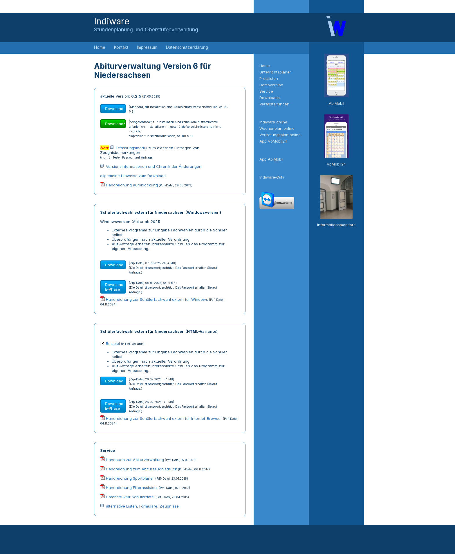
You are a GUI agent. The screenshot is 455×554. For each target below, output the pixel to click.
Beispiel (113, 343)
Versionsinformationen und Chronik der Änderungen (153, 166)
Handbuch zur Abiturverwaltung (135, 459)
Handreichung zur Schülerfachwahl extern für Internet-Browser (164, 418)
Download (114, 108)
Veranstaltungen (274, 104)
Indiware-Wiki (271, 177)
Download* (115, 123)
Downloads (269, 97)
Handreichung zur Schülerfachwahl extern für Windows (157, 299)
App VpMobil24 (273, 141)
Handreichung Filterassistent (132, 487)
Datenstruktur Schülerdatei (130, 496)
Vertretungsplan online (280, 134)
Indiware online (273, 122)
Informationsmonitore (336, 224)
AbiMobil (336, 103)
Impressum (147, 47)
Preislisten (268, 78)
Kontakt (121, 47)
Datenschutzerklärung (187, 47)
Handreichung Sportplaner (130, 478)
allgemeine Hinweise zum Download (133, 175)
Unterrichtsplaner (275, 72)
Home (99, 47)
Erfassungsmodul (131, 147)
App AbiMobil (271, 159)
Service (266, 91)
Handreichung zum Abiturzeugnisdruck (141, 469)
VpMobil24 (336, 164)
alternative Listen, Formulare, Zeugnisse (142, 506)
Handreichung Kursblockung (132, 185)
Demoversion (271, 84)
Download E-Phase (114, 287)
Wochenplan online (277, 128)
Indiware (146, 24)
